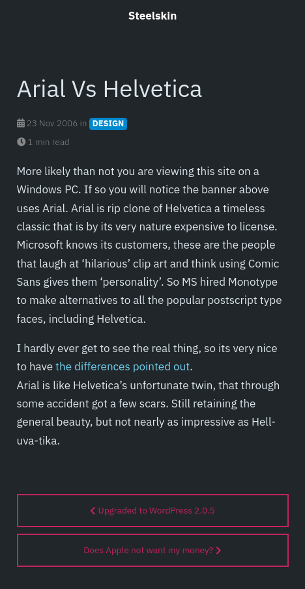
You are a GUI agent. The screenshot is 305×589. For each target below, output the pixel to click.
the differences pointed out (122, 366)
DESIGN (108, 123)
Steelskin (152, 15)
